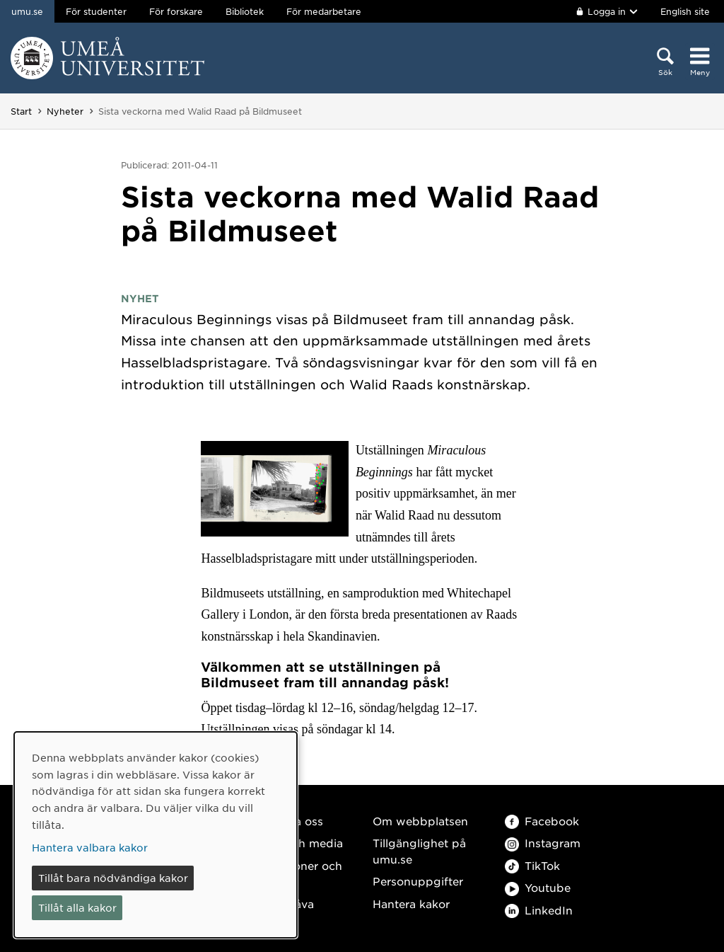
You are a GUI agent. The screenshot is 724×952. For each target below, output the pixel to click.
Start (21, 111)
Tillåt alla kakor (77, 907)
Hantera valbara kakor (90, 847)
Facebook (542, 820)
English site (685, 11)
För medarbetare (323, 11)
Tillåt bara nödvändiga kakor (113, 877)
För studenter (96, 11)
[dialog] (155, 835)
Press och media (297, 842)
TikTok (532, 865)
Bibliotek (245, 11)
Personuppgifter (418, 881)
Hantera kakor (411, 903)
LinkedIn (539, 910)
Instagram (542, 842)
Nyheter (65, 111)
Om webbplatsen (420, 820)
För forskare (176, 11)
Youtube (538, 887)
